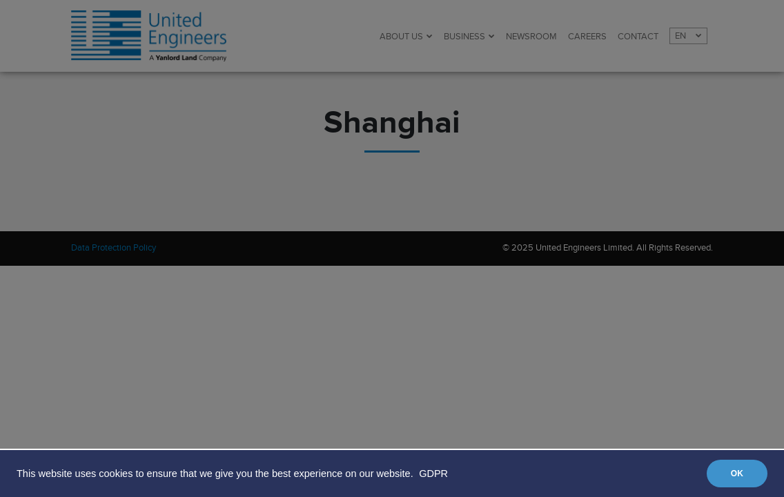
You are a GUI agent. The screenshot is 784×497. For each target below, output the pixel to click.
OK (737, 473)
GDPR (433, 473)
